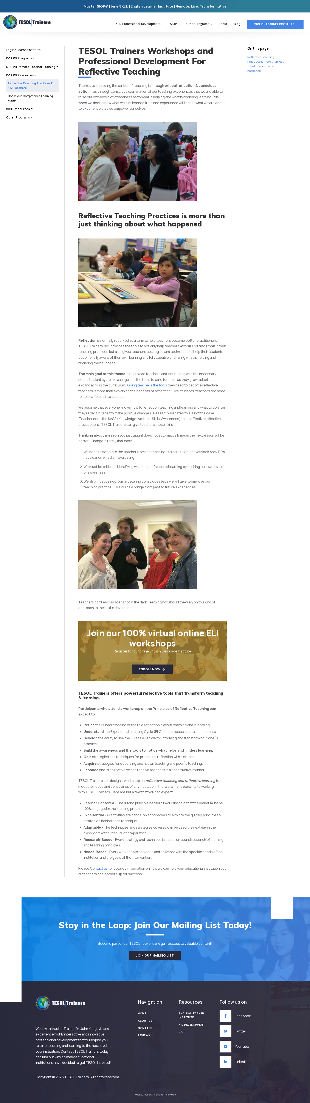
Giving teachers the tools (147, 385)
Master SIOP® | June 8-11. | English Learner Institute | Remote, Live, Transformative (155, 6)
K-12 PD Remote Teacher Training (31, 67)
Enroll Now (152, 669)
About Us (145, 1021)
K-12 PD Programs (19, 58)
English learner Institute (274, 24)
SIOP (175, 24)
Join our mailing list (155, 955)
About (223, 24)
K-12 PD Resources (20, 75)
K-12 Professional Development (139, 24)
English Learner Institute (23, 50)
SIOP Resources (18, 109)
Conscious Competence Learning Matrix (30, 98)
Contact (145, 1028)
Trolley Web (169, 1094)
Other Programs (199, 24)
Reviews (144, 1035)
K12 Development (192, 1024)
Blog (237, 24)
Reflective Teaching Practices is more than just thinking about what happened (265, 64)
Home (142, 1013)
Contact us (98, 868)
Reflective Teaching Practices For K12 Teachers (32, 85)
